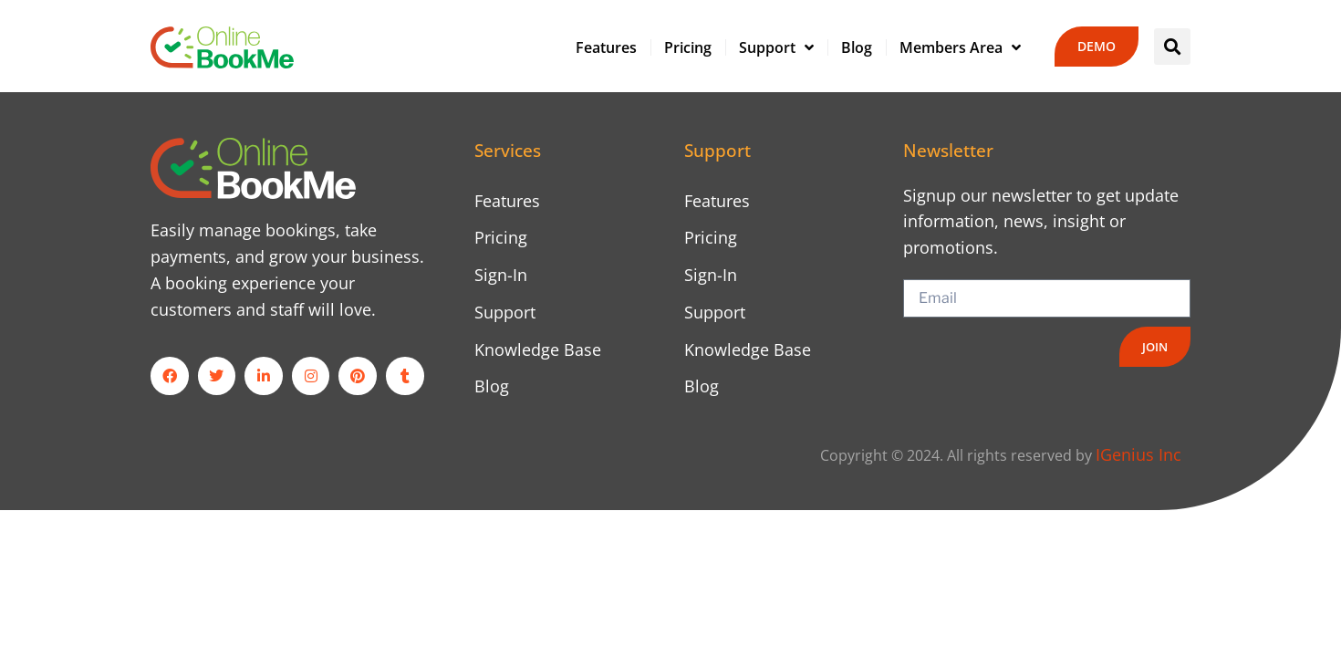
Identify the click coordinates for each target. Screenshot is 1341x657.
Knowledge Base (537, 349)
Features (606, 47)
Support (776, 47)
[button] (1172, 46)
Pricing (688, 47)
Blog (856, 47)
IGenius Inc (1138, 454)
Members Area (960, 47)
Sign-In (500, 275)
